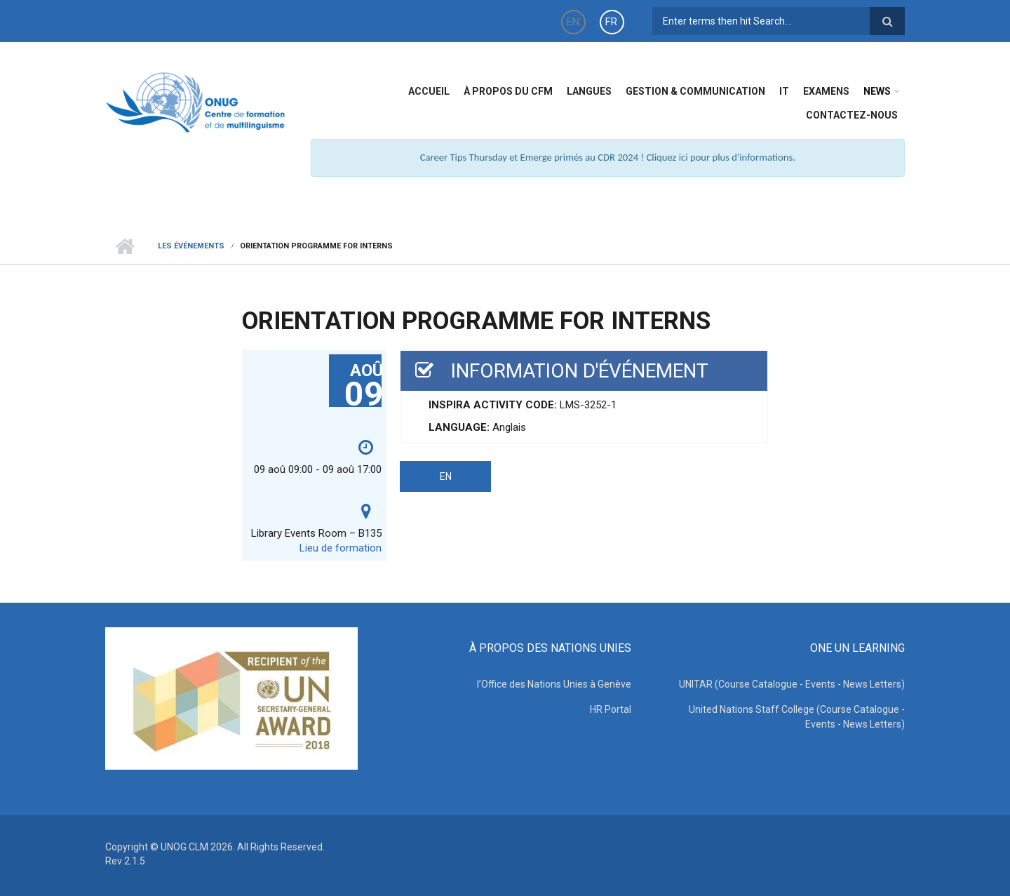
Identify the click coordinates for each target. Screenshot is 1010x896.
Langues (589, 91)
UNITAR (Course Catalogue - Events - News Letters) (792, 684)
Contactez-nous (852, 115)
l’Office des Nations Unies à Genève (554, 684)
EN (573, 21)
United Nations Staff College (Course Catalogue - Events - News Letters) (797, 717)
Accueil (429, 91)
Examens (826, 91)
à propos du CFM (508, 91)
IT (784, 91)
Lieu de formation (340, 548)
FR (611, 21)
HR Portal (610, 709)
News (877, 91)
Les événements (191, 245)
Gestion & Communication (695, 91)
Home (124, 246)
